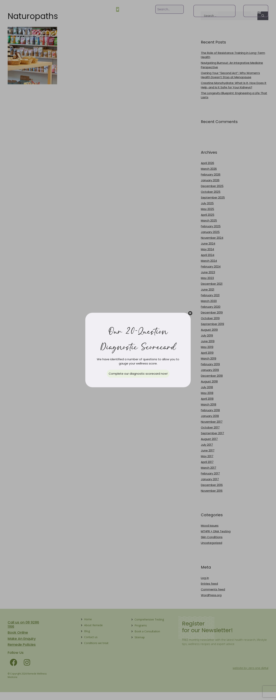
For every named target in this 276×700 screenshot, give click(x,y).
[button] (190, 313)
